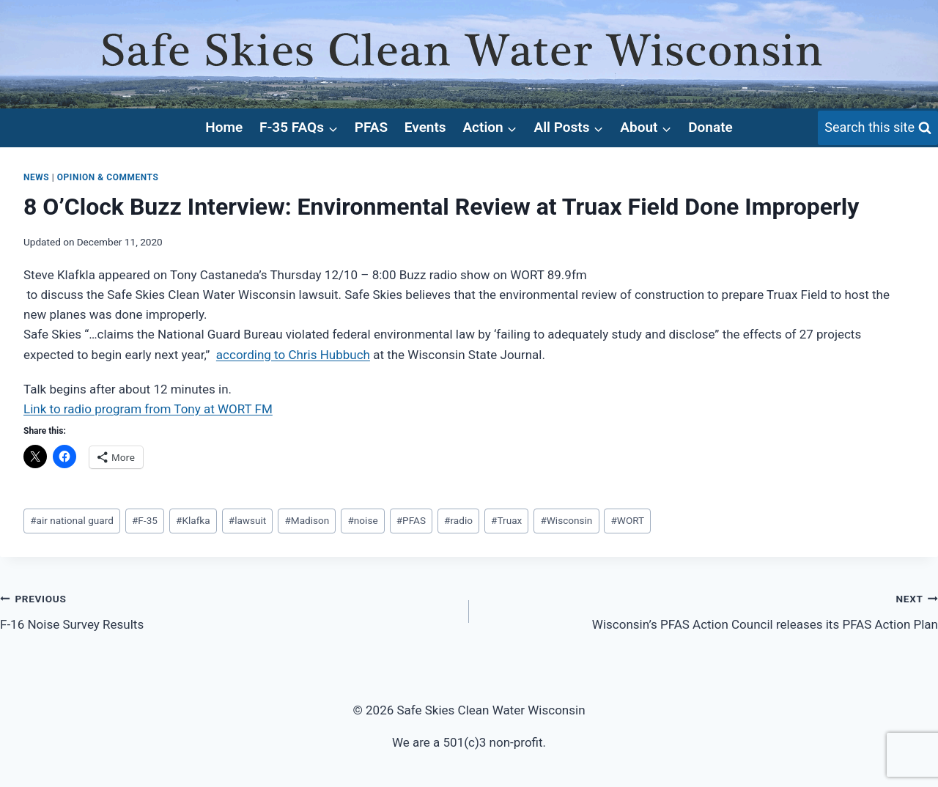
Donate (710, 127)
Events (425, 127)
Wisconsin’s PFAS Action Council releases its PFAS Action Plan (709, 610)
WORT (627, 520)
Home (224, 127)
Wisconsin (566, 520)
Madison (306, 520)
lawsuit (248, 520)
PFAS (371, 127)
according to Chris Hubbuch (293, 354)
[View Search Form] (878, 128)
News (36, 177)
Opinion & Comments (108, 177)
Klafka (193, 520)
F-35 (145, 520)
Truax (506, 520)
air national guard (72, 520)
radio (458, 520)
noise (362, 520)
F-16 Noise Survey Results (228, 610)
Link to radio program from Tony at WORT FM (148, 409)
